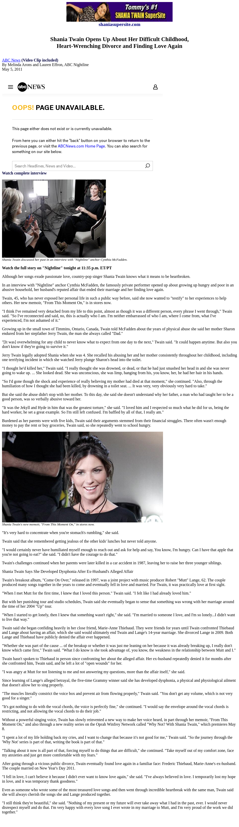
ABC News (11, 60)
